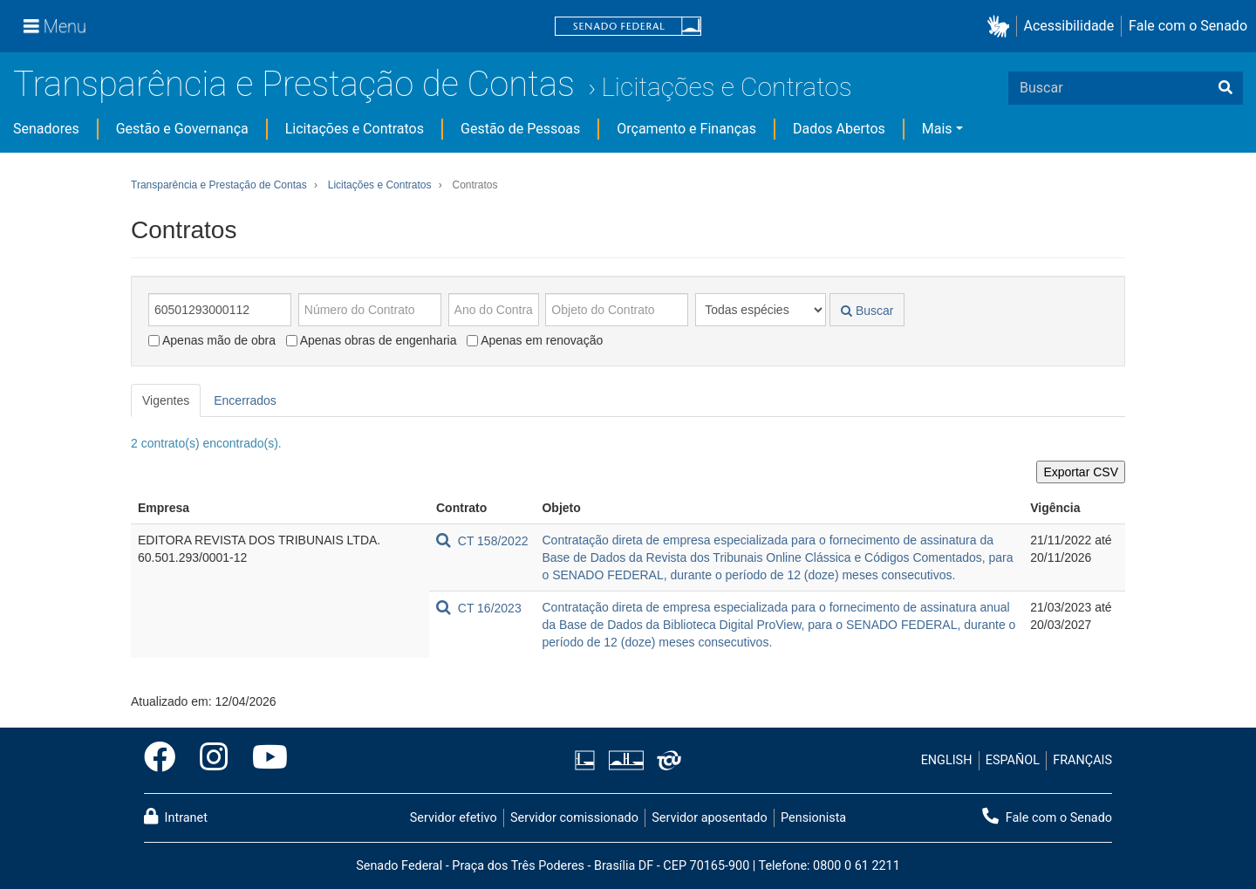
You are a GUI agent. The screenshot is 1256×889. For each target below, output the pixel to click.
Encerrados (245, 400)
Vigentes (165, 400)
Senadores (46, 128)
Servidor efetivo (453, 817)
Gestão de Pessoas (520, 128)
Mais (937, 128)
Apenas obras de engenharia (371, 340)
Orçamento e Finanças (686, 128)
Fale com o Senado (1188, 25)
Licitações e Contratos (726, 87)
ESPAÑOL (1013, 760)
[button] (1001, 26)
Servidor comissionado (574, 817)
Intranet (176, 816)
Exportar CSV (1080, 472)
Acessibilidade (1069, 25)
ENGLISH (947, 760)
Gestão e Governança (182, 128)
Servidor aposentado (709, 817)
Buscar (867, 311)
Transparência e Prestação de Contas (294, 84)
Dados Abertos (839, 128)
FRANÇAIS (1082, 760)
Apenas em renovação (535, 340)
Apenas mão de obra (212, 340)
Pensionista (813, 817)
